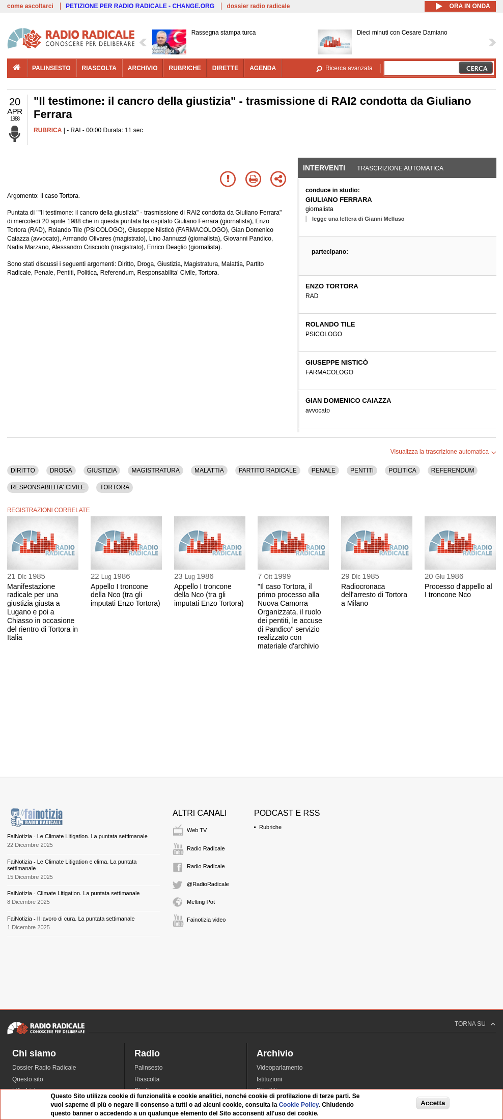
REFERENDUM (452, 470)
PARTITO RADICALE (268, 470)
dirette (225, 68)
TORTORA (114, 487)
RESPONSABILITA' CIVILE (48, 487)
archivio (143, 68)
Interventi (324, 168)
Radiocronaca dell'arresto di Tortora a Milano (374, 595)
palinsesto (51, 68)
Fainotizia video (206, 920)
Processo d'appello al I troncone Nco (458, 590)
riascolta (99, 68)
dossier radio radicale (258, 6)
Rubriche (270, 827)
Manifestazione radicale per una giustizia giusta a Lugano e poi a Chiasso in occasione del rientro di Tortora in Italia (42, 612)
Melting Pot (201, 902)
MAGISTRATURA (155, 470)
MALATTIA (209, 470)
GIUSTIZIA (102, 470)
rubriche (185, 68)
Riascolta (146, 1079)
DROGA (61, 470)
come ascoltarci (30, 6)
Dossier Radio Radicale (44, 1067)
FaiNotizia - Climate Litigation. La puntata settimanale (73, 893)
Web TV (197, 830)
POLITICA (402, 470)
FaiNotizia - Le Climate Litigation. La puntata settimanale (77, 836)
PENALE (324, 470)
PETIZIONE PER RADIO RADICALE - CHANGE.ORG (140, 6)
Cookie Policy (299, 1104)
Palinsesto (148, 1067)
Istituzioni (269, 1079)
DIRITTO (23, 470)
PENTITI (362, 470)
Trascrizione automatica (400, 168)
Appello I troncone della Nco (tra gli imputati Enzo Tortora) (125, 595)
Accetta (433, 1103)
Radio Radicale (206, 848)
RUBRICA (48, 130)
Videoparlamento (280, 1067)
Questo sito (27, 1079)
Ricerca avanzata (349, 68)
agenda (262, 68)
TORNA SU (470, 1023)
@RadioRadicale (208, 884)
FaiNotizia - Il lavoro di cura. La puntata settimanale (71, 919)
